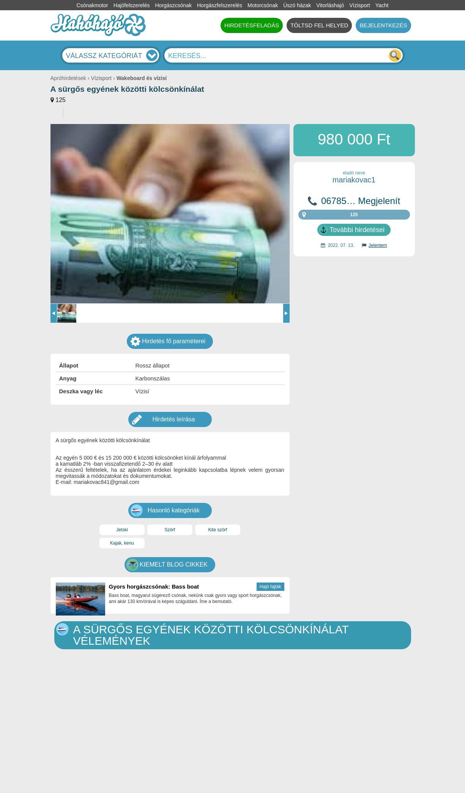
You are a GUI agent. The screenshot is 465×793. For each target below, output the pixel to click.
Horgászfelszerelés (219, 5)
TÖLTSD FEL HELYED (319, 25)
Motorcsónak (262, 5)
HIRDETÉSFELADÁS (251, 25)
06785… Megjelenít (360, 201)
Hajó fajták (270, 586)
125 (60, 100)
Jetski (122, 529)
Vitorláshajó (330, 5)
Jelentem (378, 245)
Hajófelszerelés (131, 5)
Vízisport (359, 5)
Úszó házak (297, 5)
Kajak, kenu (122, 543)
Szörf (169, 529)
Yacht (382, 5)
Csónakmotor (92, 5)
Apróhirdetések (68, 78)
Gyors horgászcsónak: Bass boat (154, 586)
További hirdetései (357, 230)
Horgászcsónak (173, 5)
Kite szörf (217, 529)
